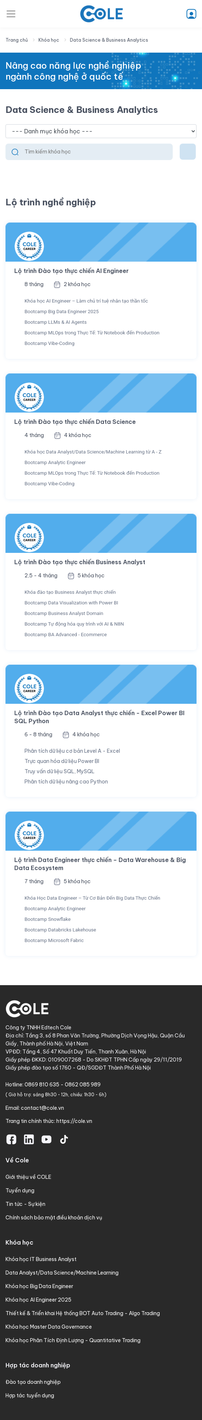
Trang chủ (16, 40)
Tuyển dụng (19, 1190)
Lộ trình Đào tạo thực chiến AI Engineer (71, 270)
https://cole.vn (74, 1121)
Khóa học (48, 40)
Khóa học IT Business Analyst (40, 1259)
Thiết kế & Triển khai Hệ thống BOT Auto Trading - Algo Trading (82, 1313)
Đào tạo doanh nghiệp (33, 1382)
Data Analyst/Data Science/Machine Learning (62, 1272)
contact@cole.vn (42, 1108)
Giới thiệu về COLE (28, 1177)
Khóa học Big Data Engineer (39, 1286)
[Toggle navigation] (10, 13)
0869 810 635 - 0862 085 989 (63, 1084)
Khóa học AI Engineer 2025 (38, 1299)
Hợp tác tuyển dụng (29, 1395)
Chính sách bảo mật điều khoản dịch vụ (53, 1217)
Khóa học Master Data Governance (48, 1327)
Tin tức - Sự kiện (25, 1204)
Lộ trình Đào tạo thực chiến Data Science (75, 421)
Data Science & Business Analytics (109, 40)
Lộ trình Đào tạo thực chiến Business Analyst (79, 562)
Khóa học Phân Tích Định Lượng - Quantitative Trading (73, 1340)
